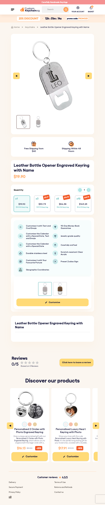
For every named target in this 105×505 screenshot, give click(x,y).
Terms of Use (60, 482)
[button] (12, 9)
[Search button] (65, 9)
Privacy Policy (14, 492)
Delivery (12, 482)
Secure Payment (16, 487)
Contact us (58, 492)
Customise (54, 302)
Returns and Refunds (63, 487)
